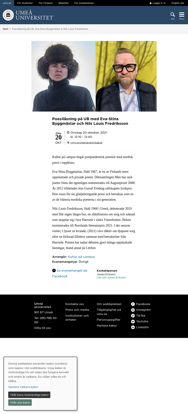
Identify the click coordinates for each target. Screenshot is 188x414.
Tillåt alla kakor (20, 402)
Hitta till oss (42, 327)
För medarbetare (84, 2)
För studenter (25, 2)
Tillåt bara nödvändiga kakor (29, 394)
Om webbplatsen (109, 304)
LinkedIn (140, 327)
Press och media (77, 309)
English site (177, 2)
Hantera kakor (107, 325)
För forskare (46, 2)
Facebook (140, 304)
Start (5, 28)
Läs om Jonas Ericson (111, 277)
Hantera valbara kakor (23, 386)
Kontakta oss (74, 304)
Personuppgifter (108, 319)
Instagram (141, 309)
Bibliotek (63, 2)
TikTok (138, 315)
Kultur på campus (81, 256)
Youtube (139, 321)
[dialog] (40, 383)
